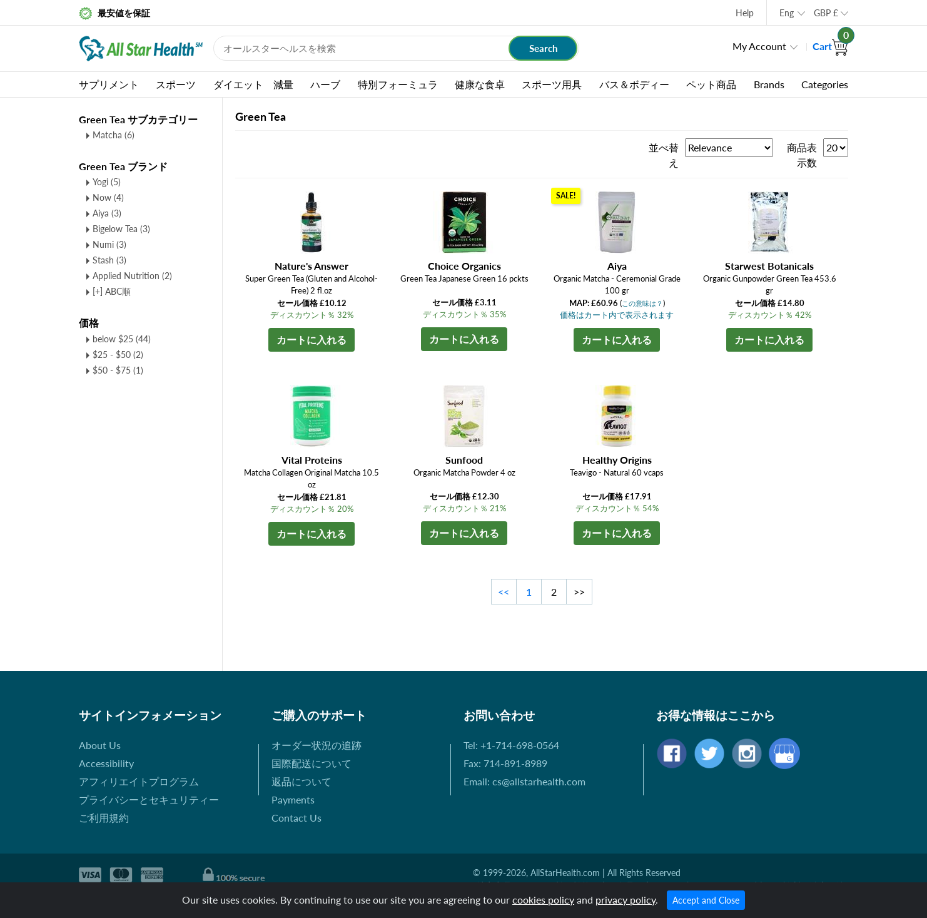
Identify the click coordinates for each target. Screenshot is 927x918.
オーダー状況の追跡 (316, 745)
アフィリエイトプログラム (139, 781)
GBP (826, 13)
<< (503, 592)
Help (745, 13)
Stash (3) (109, 260)
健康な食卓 (480, 84)
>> (579, 592)
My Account (759, 46)
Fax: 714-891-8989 (505, 763)
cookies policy (543, 899)
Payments (293, 799)
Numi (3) (109, 244)
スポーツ (176, 84)
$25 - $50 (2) (118, 354)
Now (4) (108, 197)
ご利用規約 (104, 818)
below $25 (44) (122, 339)
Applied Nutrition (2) (132, 275)
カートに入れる (311, 339)
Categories (824, 84)
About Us (100, 745)
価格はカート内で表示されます (617, 315)
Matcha (113, 135)
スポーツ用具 (552, 84)
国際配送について (311, 763)
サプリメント (109, 84)
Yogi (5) (107, 181)
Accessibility (106, 763)
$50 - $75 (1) (118, 370)
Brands (769, 84)
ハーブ (325, 84)
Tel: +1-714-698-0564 (511, 745)
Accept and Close (705, 900)
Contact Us (296, 818)
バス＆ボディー (634, 84)
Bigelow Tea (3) (121, 228)
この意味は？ (642, 303)
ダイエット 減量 (253, 84)
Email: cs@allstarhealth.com (524, 781)
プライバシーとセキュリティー (149, 799)
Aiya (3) (107, 213)
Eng (786, 13)
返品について (301, 781)
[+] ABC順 (112, 291)
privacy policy (625, 899)
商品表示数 (802, 154)
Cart (830, 46)
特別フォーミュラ (398, 84)
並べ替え (664, 154)
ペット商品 (711, 84)
